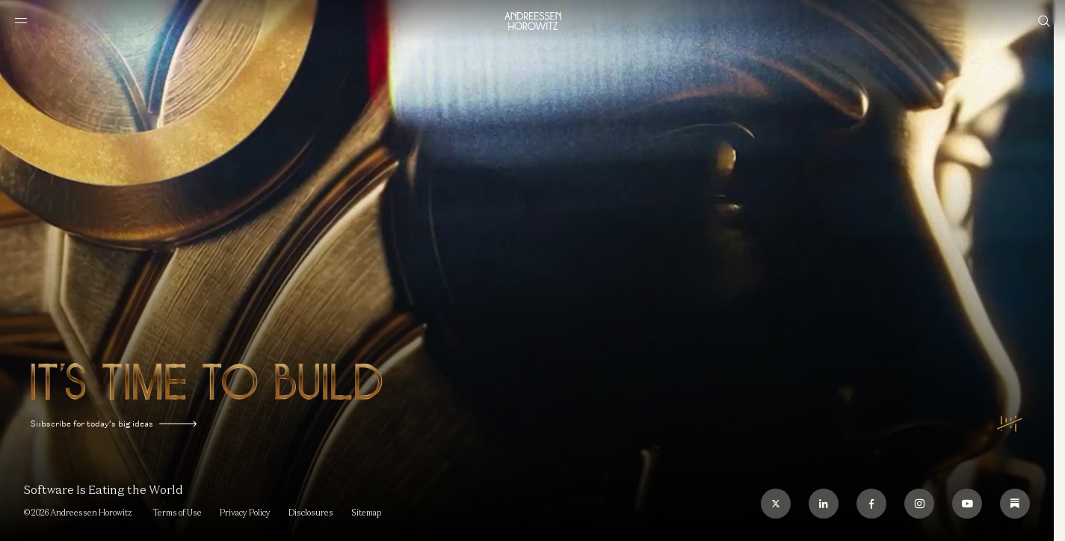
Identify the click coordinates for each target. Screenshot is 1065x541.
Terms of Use (177, 512)
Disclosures (310, 512)
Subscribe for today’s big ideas (114, 424)
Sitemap (366, 512)
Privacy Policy (245, 512)
